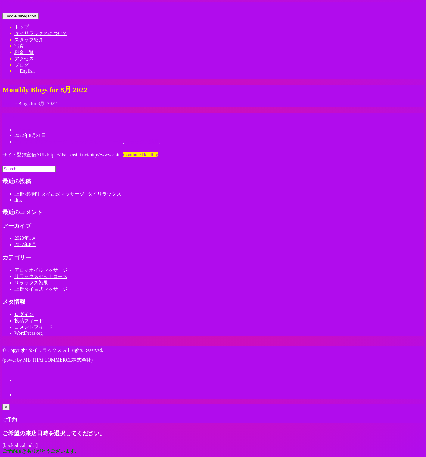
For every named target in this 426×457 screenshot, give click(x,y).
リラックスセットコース (96, 141)
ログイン (24, 314)
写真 (19, 46)
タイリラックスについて (40, 33)
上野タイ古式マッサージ (40, 289)
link (8, 117)
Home (8, 103)
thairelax (22, 129)
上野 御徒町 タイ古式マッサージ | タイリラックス (67, 193)
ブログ (21, 64)
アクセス (24, 58)
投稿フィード (28, 320)
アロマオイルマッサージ (40, 141)
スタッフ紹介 (28, 39)
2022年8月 (25, 244)
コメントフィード (33, 327)
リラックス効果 (142, 141)
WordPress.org (28, 333)
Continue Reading (140, 154)
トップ (21, 27)
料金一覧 (24, 52)
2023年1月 (25, 238)
